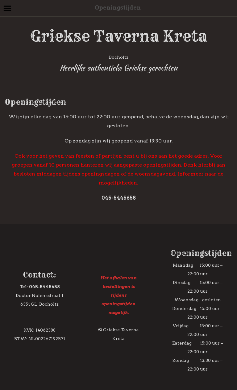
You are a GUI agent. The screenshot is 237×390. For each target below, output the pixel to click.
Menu (7, 8)
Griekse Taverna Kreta (118, 36)
